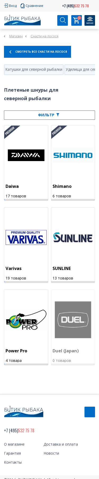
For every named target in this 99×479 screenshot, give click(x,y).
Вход (13, 5)
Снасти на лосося (44, 36)
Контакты (13, 462)
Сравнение (34, 5)
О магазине (14, 444)
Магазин (16, 36)
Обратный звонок (89, 412)
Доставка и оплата (61, 444)
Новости (51, 453)
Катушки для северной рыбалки (33, 69)
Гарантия (12, 453)
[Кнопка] (89, 20)
